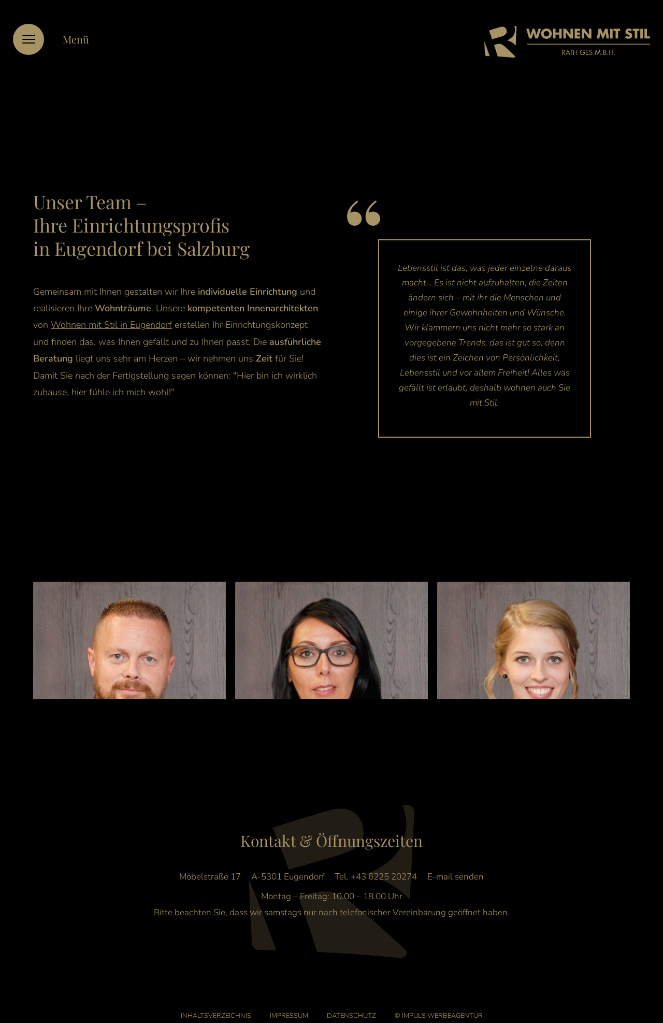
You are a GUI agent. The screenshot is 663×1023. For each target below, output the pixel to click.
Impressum (289, 1003)
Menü (76, 39)
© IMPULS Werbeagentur (439, 1003)
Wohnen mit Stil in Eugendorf (111, 325)
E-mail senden (455, 864)
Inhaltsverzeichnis (216, 1003)
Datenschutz (351, 1003)
